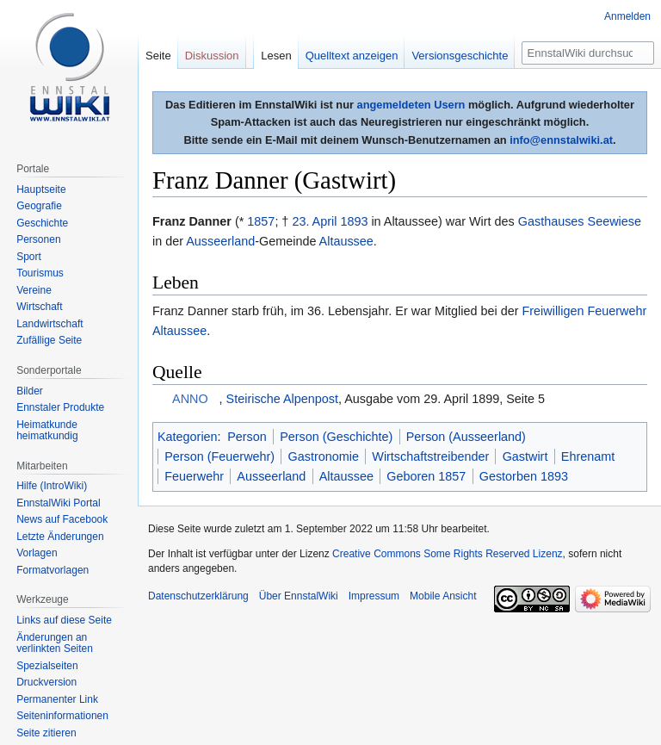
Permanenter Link (57, 699)
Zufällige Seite (49, 340)
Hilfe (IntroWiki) (51, 486)
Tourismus (40, 273)
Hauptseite (40, 189)
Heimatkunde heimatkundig (46, 431)
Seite (158, 55)
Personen (38, 239)
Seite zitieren (46, 733)
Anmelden (627, 16)
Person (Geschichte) (336, 437)
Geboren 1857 (426, 476)
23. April (314, 221)
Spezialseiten (46, 666)
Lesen (276, 55)
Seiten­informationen (62, 716)
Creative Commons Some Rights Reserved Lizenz (447, 554)
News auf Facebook (62, 519)
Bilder (29, 391)
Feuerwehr (194, 476)
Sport (28, 257)
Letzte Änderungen (59, 537)
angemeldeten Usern (411, 104)
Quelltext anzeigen (352, 55)
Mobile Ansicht (443, 596)
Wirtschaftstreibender (430, 456)
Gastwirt (525, 456)
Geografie (39, 206)
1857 (261, 221)
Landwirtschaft (49, 324)
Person (247, 437)
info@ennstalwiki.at (561, 139)
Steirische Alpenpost (282, 399)
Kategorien (188, 437)
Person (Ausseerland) (466, 437)
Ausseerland (220, 241)
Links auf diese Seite (64, 620)
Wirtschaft (39, 307)
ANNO (190, 399)
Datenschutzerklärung (198, 596)
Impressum (374, 596)
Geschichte (42, 223)
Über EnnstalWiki (298, 596)
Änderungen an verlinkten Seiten (54, 643)
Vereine (34, 290)
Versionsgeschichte (459, 55)
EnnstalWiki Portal (58, 503)
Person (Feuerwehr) (219, 456)
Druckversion (46, 682)
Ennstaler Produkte (60, 407)
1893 (354, 221)
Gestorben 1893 (523, 476)
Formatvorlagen (52, 570)
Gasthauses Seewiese (579, 221)
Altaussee (346, 241)
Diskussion (212, 55)
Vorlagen (36, 553)
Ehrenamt (588, 456)
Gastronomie (323, 456)
